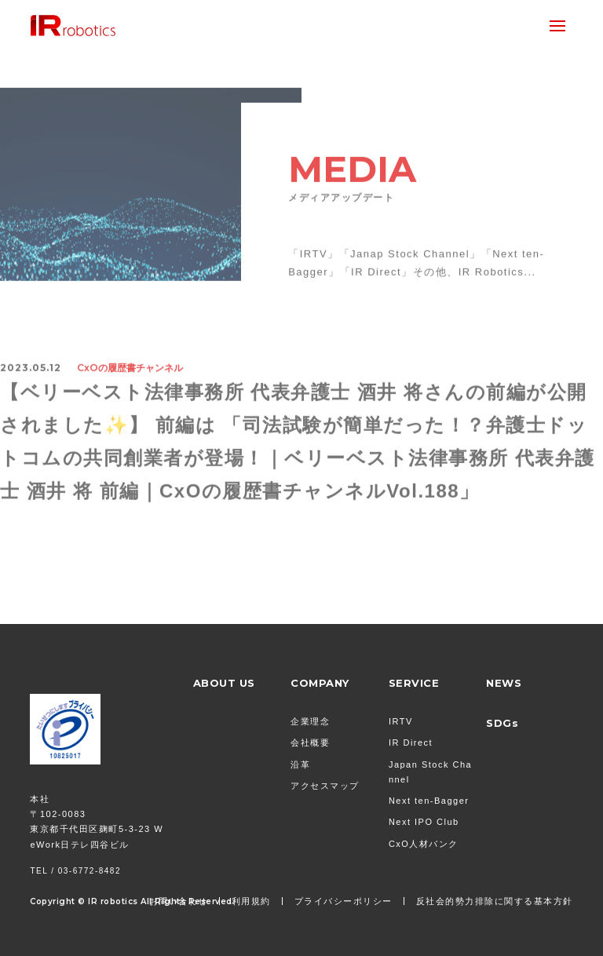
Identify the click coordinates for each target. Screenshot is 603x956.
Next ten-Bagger (429, 800)
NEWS (503, 683)
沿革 (300, 764)
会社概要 (310, 742)
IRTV (401, 721)
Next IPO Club (424, 821)
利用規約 (251, 901)
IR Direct (411, 742)
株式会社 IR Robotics (73, 25)
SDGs (502, 723)
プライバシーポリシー (343, 901)
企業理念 (310, 721)
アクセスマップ (325, 785)
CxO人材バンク (424, 843)
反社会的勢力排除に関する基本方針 (494, 901)
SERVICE (414, 683)
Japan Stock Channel (430, 772)
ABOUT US (224, 683)
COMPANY (320, 683)
